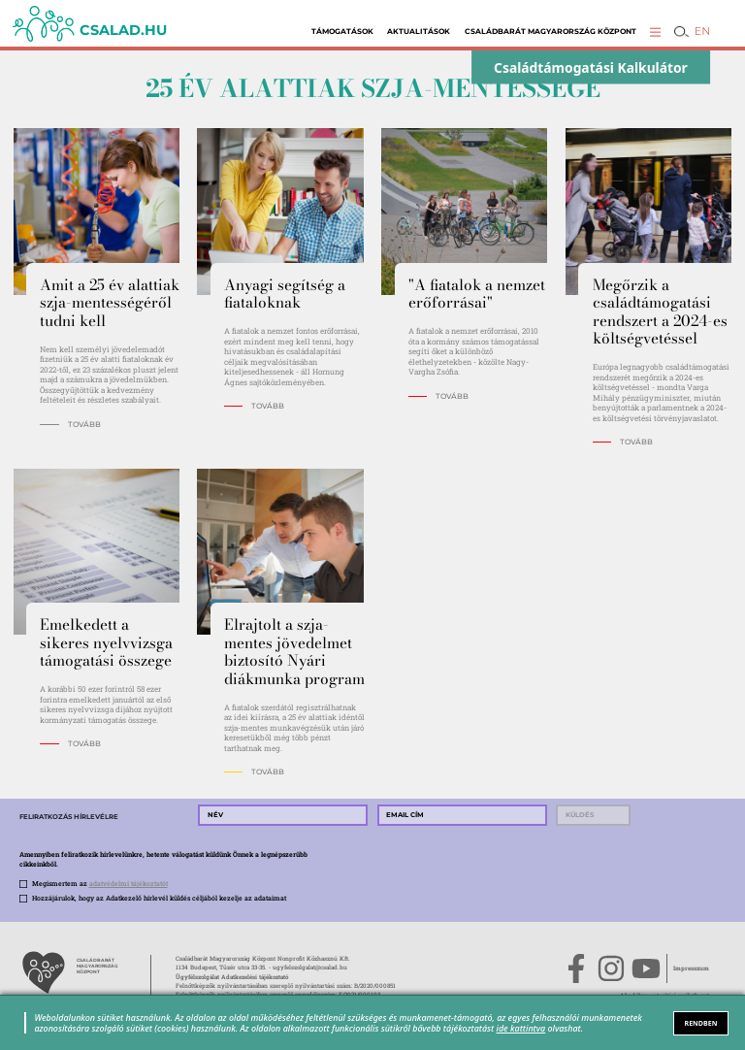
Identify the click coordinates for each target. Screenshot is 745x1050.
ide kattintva (521, 1028)
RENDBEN (701, 1023)
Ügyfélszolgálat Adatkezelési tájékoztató (232, 977)
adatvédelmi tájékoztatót (128, 883)
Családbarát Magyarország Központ (550, 31)
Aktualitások (418, 31)
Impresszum (691, 968)
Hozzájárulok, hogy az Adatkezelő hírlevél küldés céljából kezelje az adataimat (159, 898)
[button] (655, 31)
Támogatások (342, 31)
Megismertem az (100, 883)
